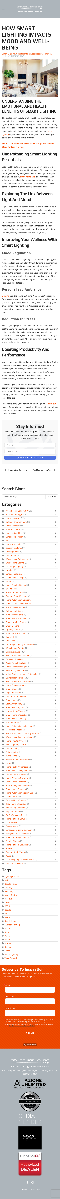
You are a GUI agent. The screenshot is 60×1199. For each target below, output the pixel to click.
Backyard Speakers (14, 659)
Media (7, 917)
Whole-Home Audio (15, 592)
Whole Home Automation (17, 559)
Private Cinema (13, 841)
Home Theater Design (16, 585)
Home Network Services (17, 845)
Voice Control (10, 958)
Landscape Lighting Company (19, 830)
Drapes (7, 943)
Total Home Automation (16, 633)
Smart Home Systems (16, 707)
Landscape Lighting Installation (20, 644)
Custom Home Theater (16, 800)
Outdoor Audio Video (15, 852)
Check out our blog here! (24, 976)
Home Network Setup (15, 819)
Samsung (8, 891)
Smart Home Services (16, 789)
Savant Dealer (12, 826)
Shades (7, 947)
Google (7, 910)
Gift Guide (10, 640)
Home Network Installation (18, 681)
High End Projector (14, 863)
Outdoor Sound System (16, 596)
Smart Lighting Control (16, 622)
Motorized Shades (14, 730)
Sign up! (30, 1033)
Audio (8, 856)
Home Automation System (17, 655)
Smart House (12, 700)
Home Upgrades (13, 518)
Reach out (51, 404)
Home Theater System (16, 685)
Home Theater (12, 525)
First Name (10, 997)
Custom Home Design (16, 678)
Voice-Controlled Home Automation (22, 674)
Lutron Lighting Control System (20, 859)
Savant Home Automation (17, 759)
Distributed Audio (14, 652)
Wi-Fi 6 (9, 848)
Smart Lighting (8, 54)
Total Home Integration (16, 804)
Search (52, 497)
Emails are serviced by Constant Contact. (22, 1026)
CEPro (7, 902)
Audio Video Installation (16, 663)
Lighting (5, 296)
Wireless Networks (14, 615)
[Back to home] (30, 9)
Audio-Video (11, 756)
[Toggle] (56, 511)
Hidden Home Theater (16, 774)
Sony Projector (12, 722)
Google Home (10, 884)
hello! (6, 880)
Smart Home (10, 921)
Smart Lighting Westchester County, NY (34, 54)
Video (7, 936)
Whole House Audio (15, 607)
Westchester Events (15, 648)
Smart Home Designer (16, 781)
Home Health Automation (17, 767)
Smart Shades (12, 689)
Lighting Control (13, 629)
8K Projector (11, 589)
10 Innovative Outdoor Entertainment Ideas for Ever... (17, 470)
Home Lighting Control (16, 744)
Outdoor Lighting (13, 611)
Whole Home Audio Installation (20, 737)
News (8, 763)
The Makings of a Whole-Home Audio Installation (45, 470)
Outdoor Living (12, 748)
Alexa (6, 913)
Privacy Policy (35, 1190)
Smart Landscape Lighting (17, 837)
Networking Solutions (15, 807)
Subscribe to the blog (30, 458)
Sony (6, 932)
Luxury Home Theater (16, 711)
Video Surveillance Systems (18, 603)
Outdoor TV (11, 555)
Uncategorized (12, 551)
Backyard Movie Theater (17, 833)
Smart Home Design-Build (18, 770)
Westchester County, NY (17, 511)
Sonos (7, 928)
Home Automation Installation (19, 726)
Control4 (10, 637)
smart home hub (27, 177)
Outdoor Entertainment (16, 522)
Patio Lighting (12, 752)
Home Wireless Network (17, 778)
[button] (3, 9)
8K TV (8, 581)
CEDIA (7, 906)
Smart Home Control (15, 563)
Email (7, 985)
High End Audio (13, 692)
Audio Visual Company (16, 718)
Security (8, 887)
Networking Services (15, 670)
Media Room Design (15, 577)
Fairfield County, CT (15, 514)
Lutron (7, 951)
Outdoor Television (14, 537)
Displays (8, 899)
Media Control (12, 796)
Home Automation (14, 544)
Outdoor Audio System (16, 696)
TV (7, 540)
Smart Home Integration (17, 715)
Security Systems (14, 548)
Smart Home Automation (17, 618)
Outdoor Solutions (14, 574)
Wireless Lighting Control (17, 785)
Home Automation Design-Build (20, 793)
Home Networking (14, 533)
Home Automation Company (18, 600)
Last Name (10, 1008)
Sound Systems (13, 529)
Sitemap (24, 1190)
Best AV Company (14, 704)
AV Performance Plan (15, 815)
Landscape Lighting (14, 566)
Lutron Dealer (12, 822)
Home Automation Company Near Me (22, 733)
